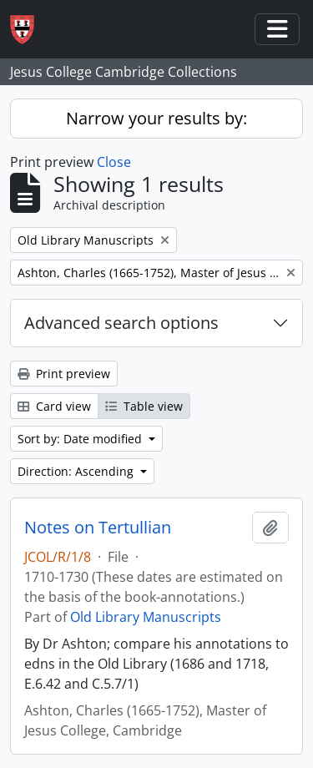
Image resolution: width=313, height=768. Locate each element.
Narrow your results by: (156, 118)
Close (114, 162)
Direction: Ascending (77, 471)
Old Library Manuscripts (145, 617)
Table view (144, 406)
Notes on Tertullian (97, 528)
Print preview (64, 373)
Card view (54, 406)
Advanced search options (121, 322)
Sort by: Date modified (81, 439)
